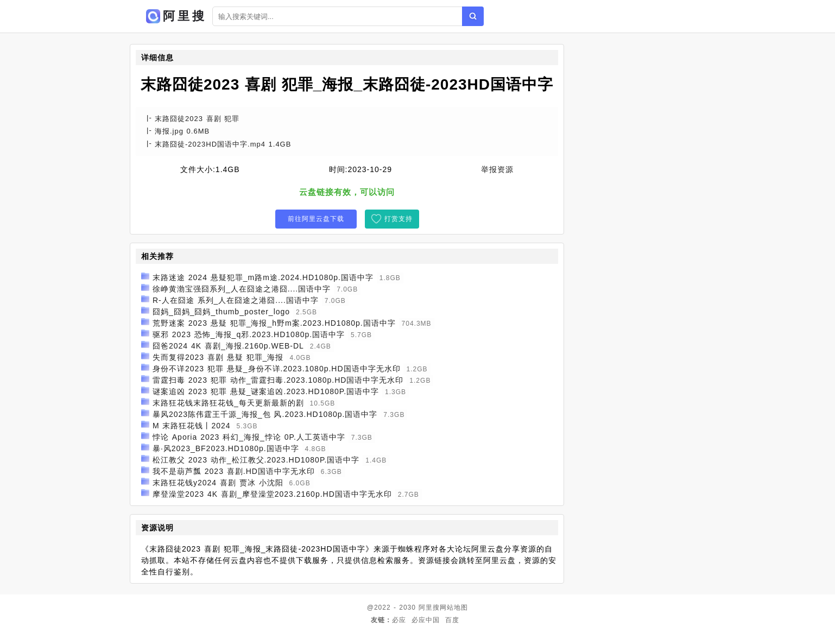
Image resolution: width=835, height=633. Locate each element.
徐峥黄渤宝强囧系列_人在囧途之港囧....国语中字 (242, 288)
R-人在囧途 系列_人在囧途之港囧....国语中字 (236, 300)
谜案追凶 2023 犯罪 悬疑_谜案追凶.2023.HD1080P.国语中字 (266, 391)
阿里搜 (429, 607)
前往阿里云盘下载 (316, 219)
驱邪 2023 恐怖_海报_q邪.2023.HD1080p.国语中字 (249, 334)
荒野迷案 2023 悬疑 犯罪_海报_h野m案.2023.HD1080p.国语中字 (274, 323)
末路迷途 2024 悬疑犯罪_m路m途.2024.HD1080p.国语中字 (263, 277)
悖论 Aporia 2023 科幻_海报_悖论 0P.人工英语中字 (249, 437)
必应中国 (426, 620)
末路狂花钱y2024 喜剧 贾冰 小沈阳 (218, 482)
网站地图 (454, 607)
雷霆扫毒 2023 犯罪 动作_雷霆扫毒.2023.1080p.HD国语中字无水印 (278, 380)
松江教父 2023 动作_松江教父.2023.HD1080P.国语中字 (256, 459)
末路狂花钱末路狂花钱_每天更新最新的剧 (228, 402)
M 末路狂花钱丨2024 (192, 425)
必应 (399, 620)
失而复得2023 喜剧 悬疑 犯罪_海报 (218, 357)
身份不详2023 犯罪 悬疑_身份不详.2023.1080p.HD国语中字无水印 (277, 368)
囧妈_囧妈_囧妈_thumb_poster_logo (221, 311)
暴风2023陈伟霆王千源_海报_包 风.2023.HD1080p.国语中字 (265, 414)
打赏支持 (398, 219)
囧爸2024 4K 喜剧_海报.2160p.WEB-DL (228, 345)
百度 (452, 620)
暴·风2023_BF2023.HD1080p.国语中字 (226, 448)
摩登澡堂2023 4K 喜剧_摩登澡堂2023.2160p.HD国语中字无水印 (272, 494)
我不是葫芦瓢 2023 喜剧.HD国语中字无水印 (234, 471)
